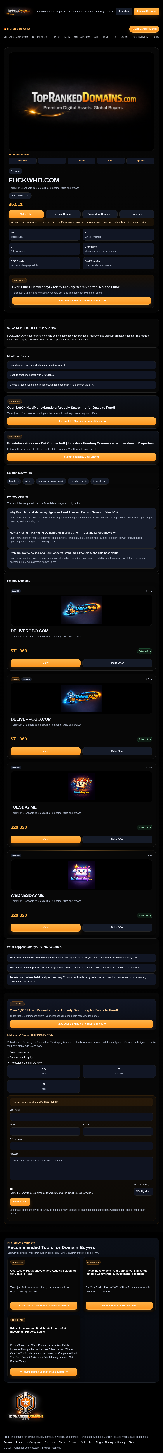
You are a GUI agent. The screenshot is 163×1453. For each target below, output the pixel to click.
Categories (58, 11)
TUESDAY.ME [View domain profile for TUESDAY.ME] (24, 807)
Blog (101, 11)
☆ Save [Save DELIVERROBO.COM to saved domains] (149, 679)
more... (40, 521)
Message (14, 1154)
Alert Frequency (141, 1184)
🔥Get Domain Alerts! (144, 29)
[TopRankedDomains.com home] (19, 12)
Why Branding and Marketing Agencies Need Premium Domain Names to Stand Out (64, 512)
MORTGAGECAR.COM (85, 37)
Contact (84, 11)
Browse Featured (146, 11)
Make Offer (26, 214)
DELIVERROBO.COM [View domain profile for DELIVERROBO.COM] (31, 719)
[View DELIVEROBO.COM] (81, 612)
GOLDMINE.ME (149, 37)
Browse (39, 11)
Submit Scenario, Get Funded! (81, 456)
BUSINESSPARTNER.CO (54, 37)
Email (12, 1124)
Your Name (15, 1110)
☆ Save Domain (63, 214)
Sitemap (108, 1442)
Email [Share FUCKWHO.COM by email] (111, 161)
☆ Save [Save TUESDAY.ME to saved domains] (149, 767)
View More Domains (99, 214)
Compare (68, 11)
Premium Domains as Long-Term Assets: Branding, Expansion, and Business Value (64, 552)
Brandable (15, 171)
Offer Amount (16, 1139)
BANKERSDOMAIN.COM (21, 37)
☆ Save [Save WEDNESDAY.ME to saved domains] (149, 855)
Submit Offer (20, 1201)
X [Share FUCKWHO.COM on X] (52, 161)
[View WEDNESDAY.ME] (81, 876)
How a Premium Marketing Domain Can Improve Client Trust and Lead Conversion (63, 532)
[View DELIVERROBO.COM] (81, 700)
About (77, 11)
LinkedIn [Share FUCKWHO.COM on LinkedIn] (81, 161)
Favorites (109, 11)
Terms (132, 1442)
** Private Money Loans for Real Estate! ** (44, 1372)
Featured (48, 11)
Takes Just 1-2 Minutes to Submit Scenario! (81, 300)
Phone (86, 1124)
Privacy (121, 1442)
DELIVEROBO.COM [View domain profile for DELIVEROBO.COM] (29, 631)
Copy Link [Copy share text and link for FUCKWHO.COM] (140, 161)
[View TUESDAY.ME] (81, 788)
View (45, 663)
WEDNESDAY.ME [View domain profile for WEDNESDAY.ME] (27, 895)
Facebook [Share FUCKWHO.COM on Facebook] (22, 161)
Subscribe (93, 11)
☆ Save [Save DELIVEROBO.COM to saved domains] (149, 591)
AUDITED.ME (109, 37)
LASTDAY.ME (128, 37)
